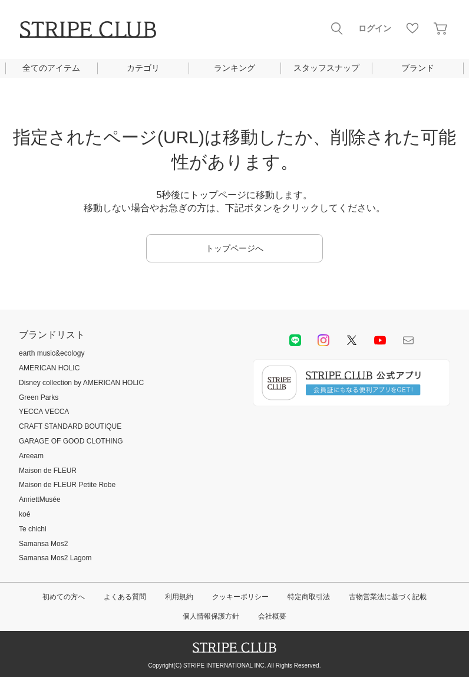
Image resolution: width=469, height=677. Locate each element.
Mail (408, 340)
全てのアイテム (51, 68)
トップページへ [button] (234, 248)
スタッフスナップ (326, 68)
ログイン (374, 28)
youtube (380, 340)
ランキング (234, 68)
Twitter (352, 340)
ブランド (417, 68)
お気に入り (412, 28)
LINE (295, 340)
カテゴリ (143, 68)
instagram (323, 340)
